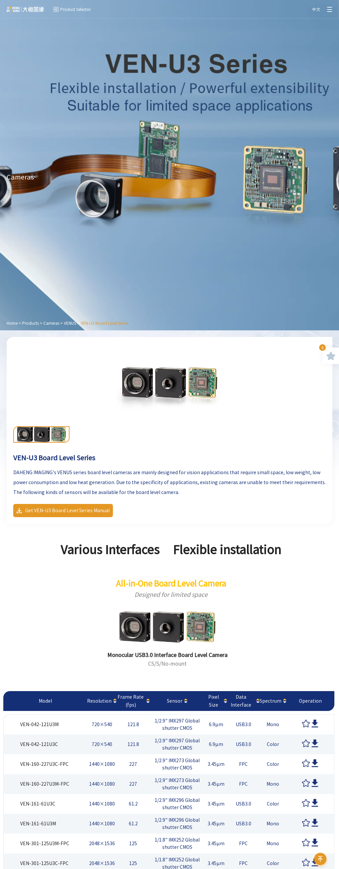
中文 (316, 9)
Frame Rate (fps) (131, 701)
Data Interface (241, 701)
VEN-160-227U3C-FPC (44, 764)
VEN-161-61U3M (38, 823)
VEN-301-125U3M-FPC (44, 843)
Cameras (51, 323)
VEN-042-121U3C (39, 744)
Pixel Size (213, 701)
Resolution (99, 701)
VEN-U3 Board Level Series (104, 323)
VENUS (70, 323)
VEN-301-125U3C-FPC (44, 863)
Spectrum (270, 701)
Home (12, 323)
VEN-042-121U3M (39, 724)
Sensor (174, 701)
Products (30, 323)
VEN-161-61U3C (37, 804)
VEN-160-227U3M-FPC (44, 784)
